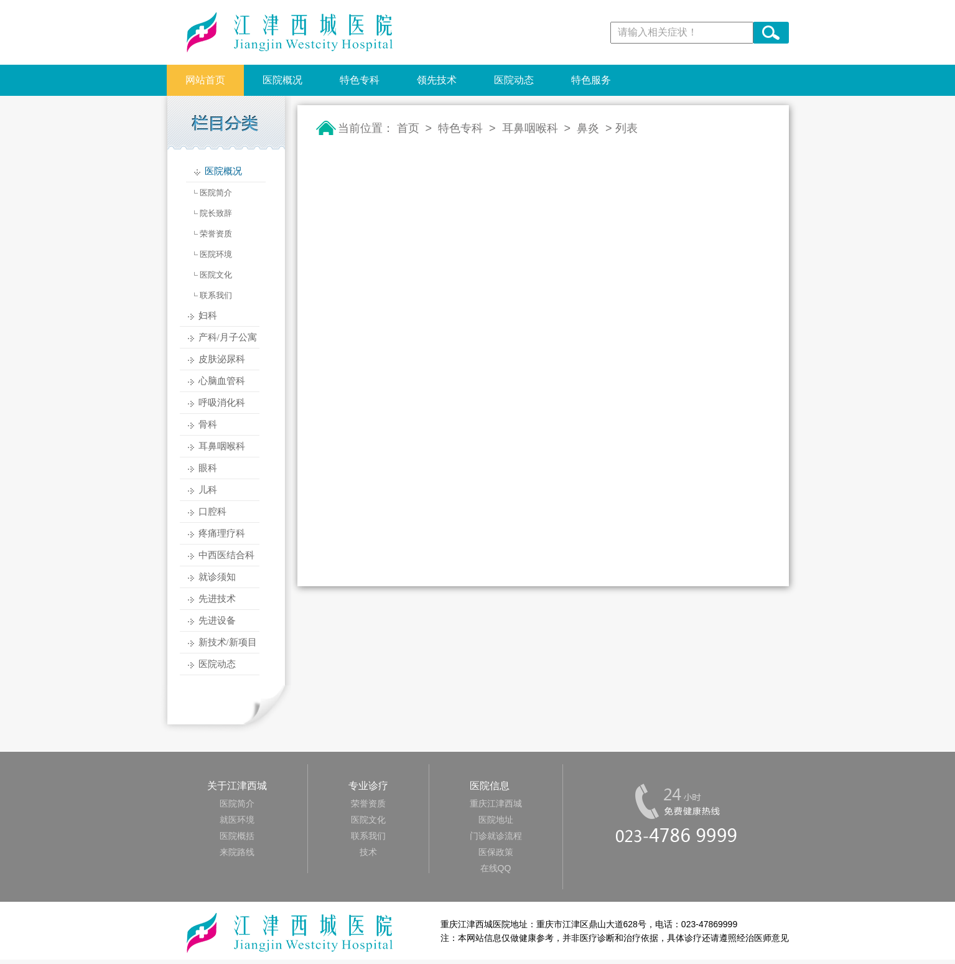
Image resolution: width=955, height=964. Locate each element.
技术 (368, 852)
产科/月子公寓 (227, 337)
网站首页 (205, 80)
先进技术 (217, 599)
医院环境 (216, 254)
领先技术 (437, 80)
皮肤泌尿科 (221, 359)
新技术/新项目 (227, 642)
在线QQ (495, 868)
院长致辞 (216, 213)
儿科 (207, 490)
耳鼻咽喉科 (221, 446)
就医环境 (237, 820)
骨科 (207, 424)
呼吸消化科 (221, 403)
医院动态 (514, 80)
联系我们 (216, 295)
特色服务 (591, 80)
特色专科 (360, 80)
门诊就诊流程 (496, 836)
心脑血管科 (221, 381)
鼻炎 (588, 128)
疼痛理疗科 (221, 533)
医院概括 (237, 836)
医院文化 (216, 274)
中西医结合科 (226, 555)
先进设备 (217, 620)
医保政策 (495, 852)
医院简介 (216, 192)
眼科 (207, 468)
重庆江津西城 (496, 803)
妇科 (207, 316)
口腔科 (212, 512)
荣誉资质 (216, 233)
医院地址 (495, 820)
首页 (408, 128)
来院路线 (237, 852)
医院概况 (282, 80)
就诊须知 (217, 577)
